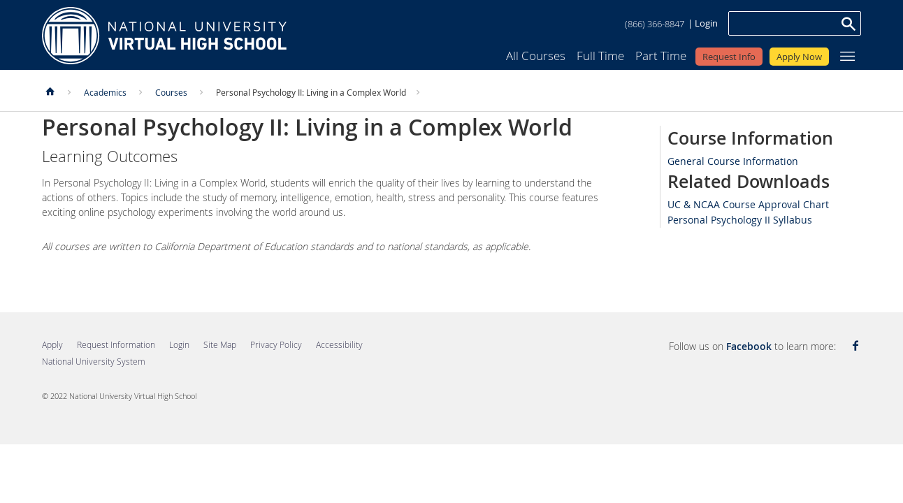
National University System (93, 361)
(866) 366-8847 (654, 23)
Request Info (729, 56)
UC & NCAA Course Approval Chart (748, 204)
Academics (105, 92)
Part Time (660, 56)
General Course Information (732, 161)
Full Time (600, 56)
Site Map (219, 344)
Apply (52, 344)
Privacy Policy (276, 344)
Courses (171, 92)
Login (706, 23)
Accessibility (339, 344)
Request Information (116, 344)
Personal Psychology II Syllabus (739, 219)
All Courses (535, 56)
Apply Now (799, 56)
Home (164, 35)
